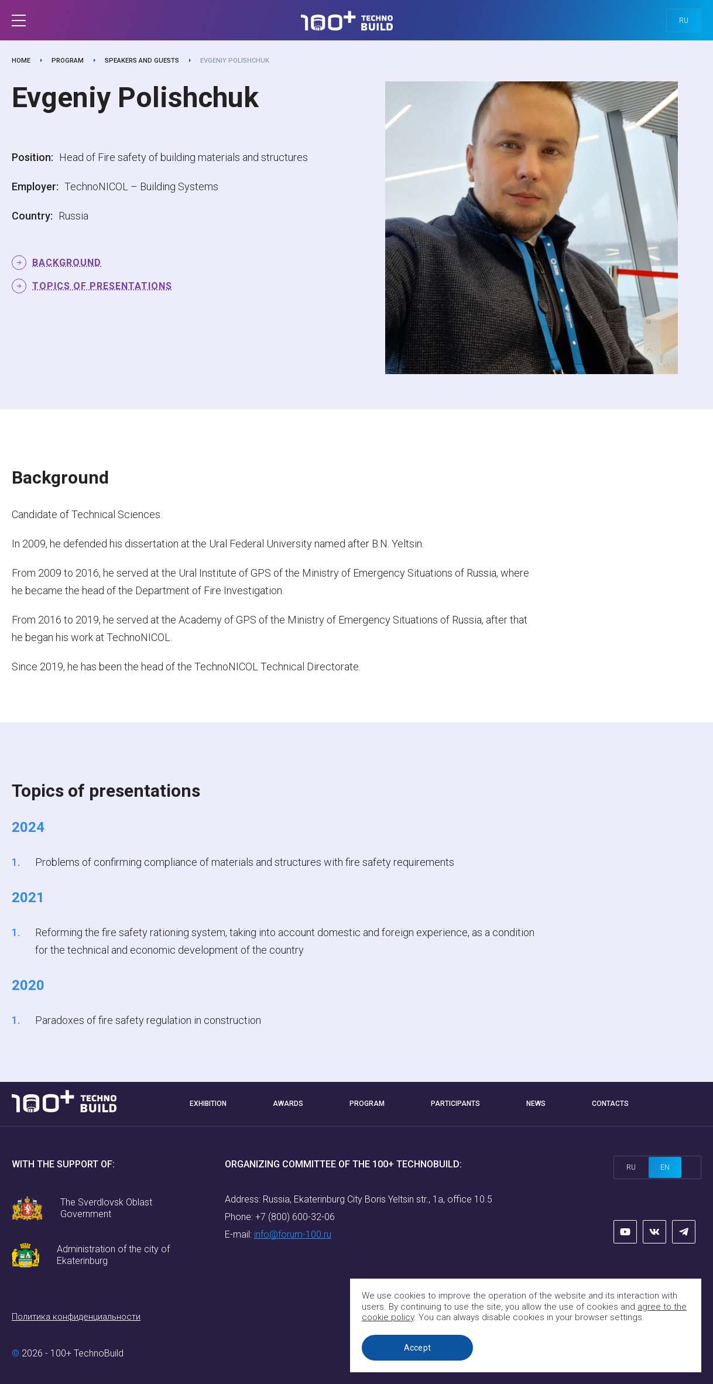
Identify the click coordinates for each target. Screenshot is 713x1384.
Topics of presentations (102, 286)
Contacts (610, 1103)
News (536, 1103)
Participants (455, 1103)
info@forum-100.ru (292, 1234)
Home (21, 60)
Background (66, 262)
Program (68, 60)
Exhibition (208, 1103)
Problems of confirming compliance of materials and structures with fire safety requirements (244, 862)
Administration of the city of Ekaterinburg (113, 1254)
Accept (417, 1347)
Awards (288, 1103)
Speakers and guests (142, 60)
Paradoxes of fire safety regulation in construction (148, 1020)
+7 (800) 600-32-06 (295, 1216)
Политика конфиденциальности (76, 1316)
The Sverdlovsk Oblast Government (106, 1208)
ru (683, 20)
